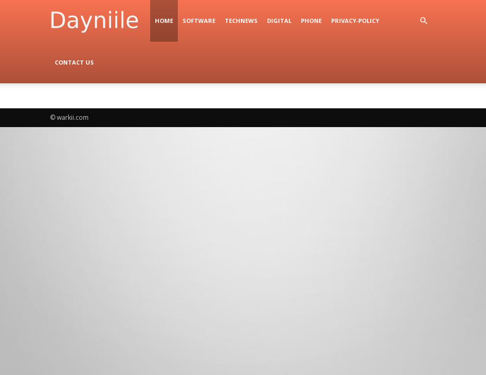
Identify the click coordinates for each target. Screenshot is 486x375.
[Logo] (100, 21)
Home (164, 20)
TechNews (241, 20)
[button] (423, 21)
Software (199, 20)
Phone (311, 20)
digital (279, 20)
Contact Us (74, 62)
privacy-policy (355, 20)
